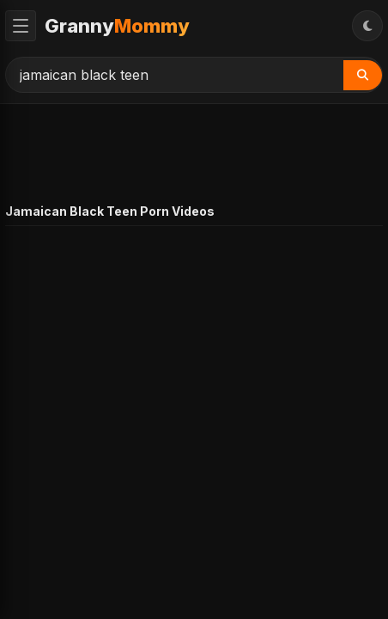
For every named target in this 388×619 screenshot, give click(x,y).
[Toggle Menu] (20, 25)
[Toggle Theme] (367, 25)
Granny (117, 25)
